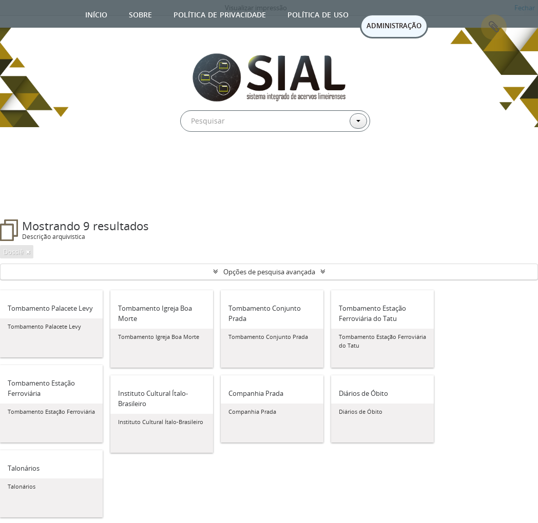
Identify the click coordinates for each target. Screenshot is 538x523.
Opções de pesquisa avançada (269, 271)
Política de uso (318, 14)
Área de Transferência (494, 27)
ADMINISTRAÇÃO (394, 25)
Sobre (140, 14)
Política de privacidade (220, 14)
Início (96, 14)
